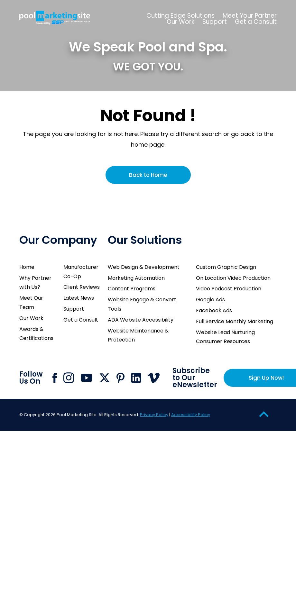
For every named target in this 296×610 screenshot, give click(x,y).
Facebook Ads (214, 310)
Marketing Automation (136, 278)
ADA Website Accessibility (140, 319)
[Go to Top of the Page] (264, 414)
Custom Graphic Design (226, 267)
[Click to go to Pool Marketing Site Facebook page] (54, 378)
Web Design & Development (144, 267)
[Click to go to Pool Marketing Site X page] (104, 377)
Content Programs (131, 288)
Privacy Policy (154, 415)
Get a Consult (80, 319)
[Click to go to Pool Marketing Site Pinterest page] (120, 378)
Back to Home (148, 175)
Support (73, 309)
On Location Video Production (233, 278)
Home (26, 267)
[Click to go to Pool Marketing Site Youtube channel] (86, 377)
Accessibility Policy (190, 415)
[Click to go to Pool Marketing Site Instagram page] (68, 378)
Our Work (31, 318)
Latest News (78, 298)
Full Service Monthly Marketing (234, 321)
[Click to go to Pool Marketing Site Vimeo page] (154, 378)
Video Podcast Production (228, 288)
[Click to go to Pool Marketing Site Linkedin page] (136, 378)
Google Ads (210, 299)
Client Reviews (81, 287)
